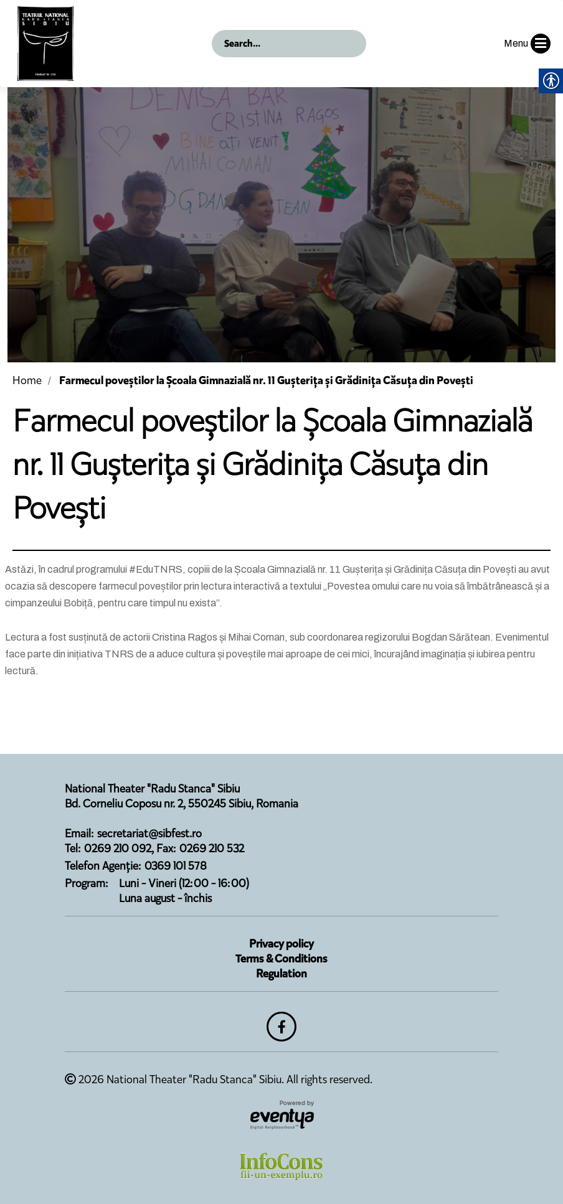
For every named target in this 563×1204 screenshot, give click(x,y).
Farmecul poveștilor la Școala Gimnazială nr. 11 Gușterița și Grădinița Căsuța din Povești (266, 380)
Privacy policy (281, 943)
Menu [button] (527, 44)
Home (27, 380)
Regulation (281, 973)
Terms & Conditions (281, 958)
